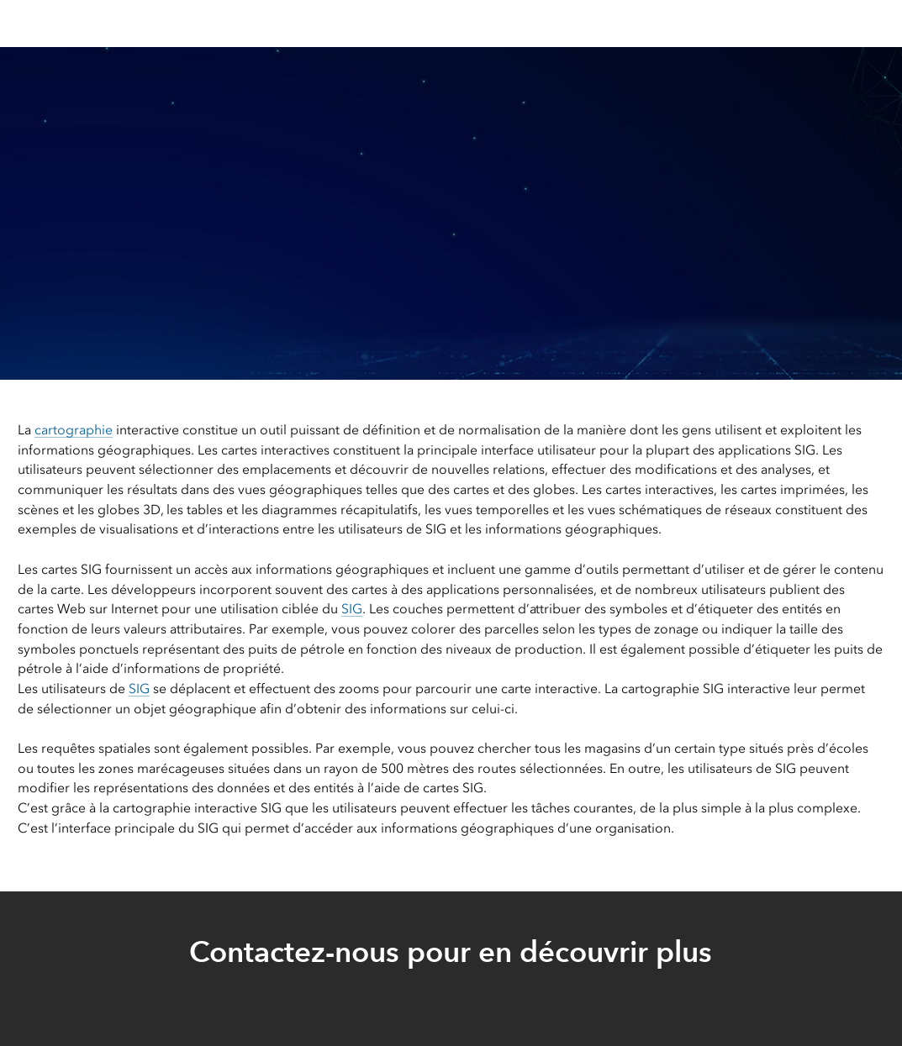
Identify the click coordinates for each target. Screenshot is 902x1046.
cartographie (73, 430)
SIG (351, 609)
